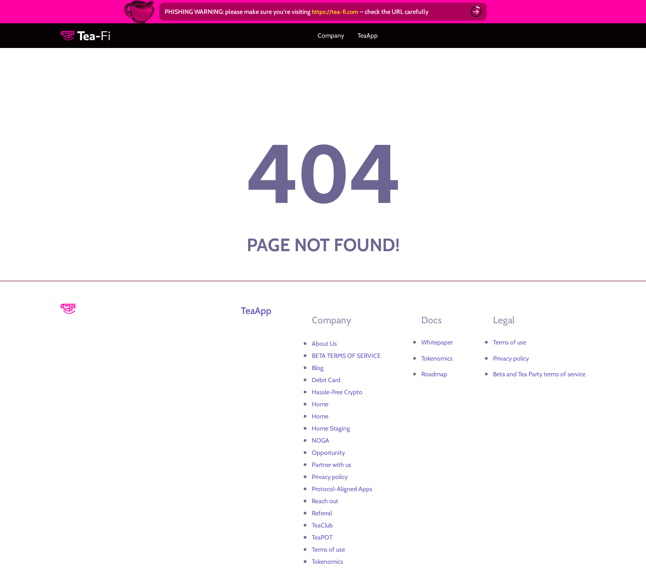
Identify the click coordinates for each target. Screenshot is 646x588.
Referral (322, 511)
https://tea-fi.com (336, 12)
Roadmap (434, 372)
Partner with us (331, 463)
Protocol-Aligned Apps (342, 487)
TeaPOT (322, 535)
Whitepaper (437, 340)
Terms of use (328, 548)
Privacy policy (330, 475)
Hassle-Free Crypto (337, 390)
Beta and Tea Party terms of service (539, 372)
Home (320, 402)
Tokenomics (327, 560)
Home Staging (331, 426)
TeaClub (322, 523)
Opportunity (328, 451)
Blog (317, 366)
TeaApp (365, 35)
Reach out (325, 499)
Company (333, 35)
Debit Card (326, 378)
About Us (324, 342)
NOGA (320, 439)
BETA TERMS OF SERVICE (346, 354)
